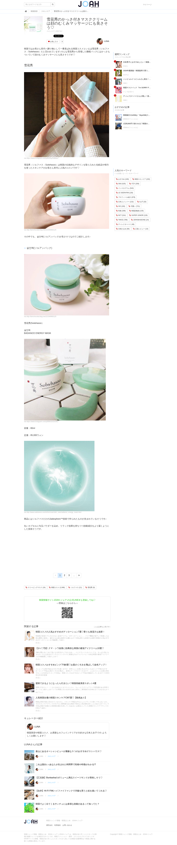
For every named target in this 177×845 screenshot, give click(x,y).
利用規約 (57, 825)
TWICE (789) (122, 220)
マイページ (147, 5)
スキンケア (51, 31)
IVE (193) (120, 206)
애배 (124, 83)
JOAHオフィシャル (130, 119)
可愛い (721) (134, 206)
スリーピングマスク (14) (35, 587)
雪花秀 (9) (90, 587)
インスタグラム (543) (125, 188)
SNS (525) (121, 184)
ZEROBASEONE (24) (140, 220)
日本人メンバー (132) (125, 202)
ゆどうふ (39, 692)
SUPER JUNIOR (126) (138, 215)
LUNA (103, 41)
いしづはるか (128, 92)
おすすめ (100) (122, 179)
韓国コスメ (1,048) (57, 587)
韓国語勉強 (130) (136, 211)
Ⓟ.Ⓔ (37, 643)
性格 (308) (121, 211)
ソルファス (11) (75, 587)
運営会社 (49, 825)
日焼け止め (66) (123, 229)
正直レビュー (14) (140, 229)
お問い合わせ (67, 825)
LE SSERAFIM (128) (124, 193)
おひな (125, 75)
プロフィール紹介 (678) (125, 197)
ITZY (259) (134, 184)
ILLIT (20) (141, 202)
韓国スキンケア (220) (141, 179)
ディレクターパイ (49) (125, 224)
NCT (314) (121, 215)
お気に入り (53, 42)
